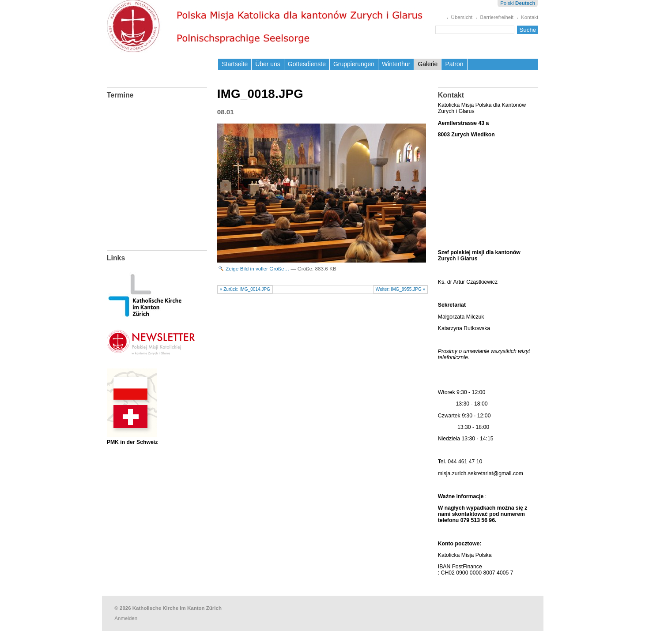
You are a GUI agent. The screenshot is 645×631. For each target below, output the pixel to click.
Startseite (235, 64)
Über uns (267, 64)
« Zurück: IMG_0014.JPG (245, 289)
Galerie (428, 64)
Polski (507, 3)
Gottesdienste (307, 64)
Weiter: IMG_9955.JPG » (400, 289)
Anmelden (125, 618)
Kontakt (529, 17)
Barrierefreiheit (496, 17)
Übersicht (462, 17)
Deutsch (525, 3)
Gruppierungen (353, 64)
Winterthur (396, 64)
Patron (454, 64)
